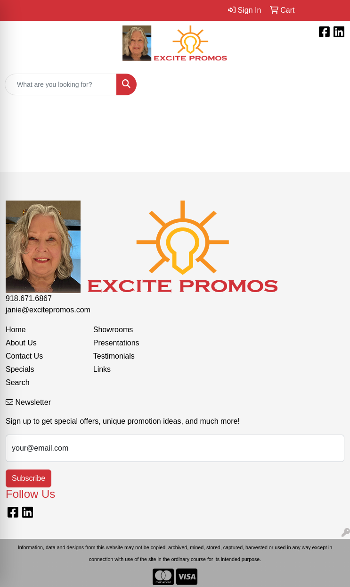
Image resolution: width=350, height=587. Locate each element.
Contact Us (24, 356)
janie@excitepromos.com (48, 310)
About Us (21, 343)
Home (16, 330)
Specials (20, 369)
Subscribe (28, 478)
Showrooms (113, 330)
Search (18, 382)
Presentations (116, 343)
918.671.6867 (29, 298)
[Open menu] (331, 84)
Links (102, 369)
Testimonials (114, 356)
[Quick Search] (61, 84)
